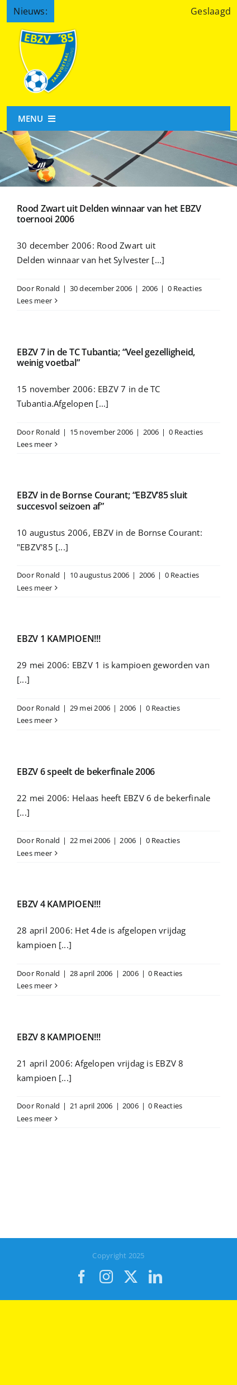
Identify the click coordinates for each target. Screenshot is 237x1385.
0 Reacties (185, 288)
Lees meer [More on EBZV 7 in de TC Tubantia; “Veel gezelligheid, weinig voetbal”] (34, 444)
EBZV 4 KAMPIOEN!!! (59, 904)
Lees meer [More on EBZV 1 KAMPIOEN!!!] (34, 720)
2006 (150, 288)
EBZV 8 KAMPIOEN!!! (59, 1037)
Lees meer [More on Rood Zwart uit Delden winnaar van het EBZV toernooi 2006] (34, 301)
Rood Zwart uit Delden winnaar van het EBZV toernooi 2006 (109, 213)
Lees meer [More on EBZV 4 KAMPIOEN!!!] (34, 986)
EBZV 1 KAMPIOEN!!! (59, 638)
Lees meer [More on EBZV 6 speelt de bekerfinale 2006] (34, 853)
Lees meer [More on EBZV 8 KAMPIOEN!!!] (34, 1118)
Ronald (48, 288)
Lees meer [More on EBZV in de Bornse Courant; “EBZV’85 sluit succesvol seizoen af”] (34, 588)
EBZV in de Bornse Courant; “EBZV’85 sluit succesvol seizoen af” (102, 500)
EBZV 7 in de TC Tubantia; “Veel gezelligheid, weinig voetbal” (106, 357)
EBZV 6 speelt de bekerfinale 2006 (86, 771)
